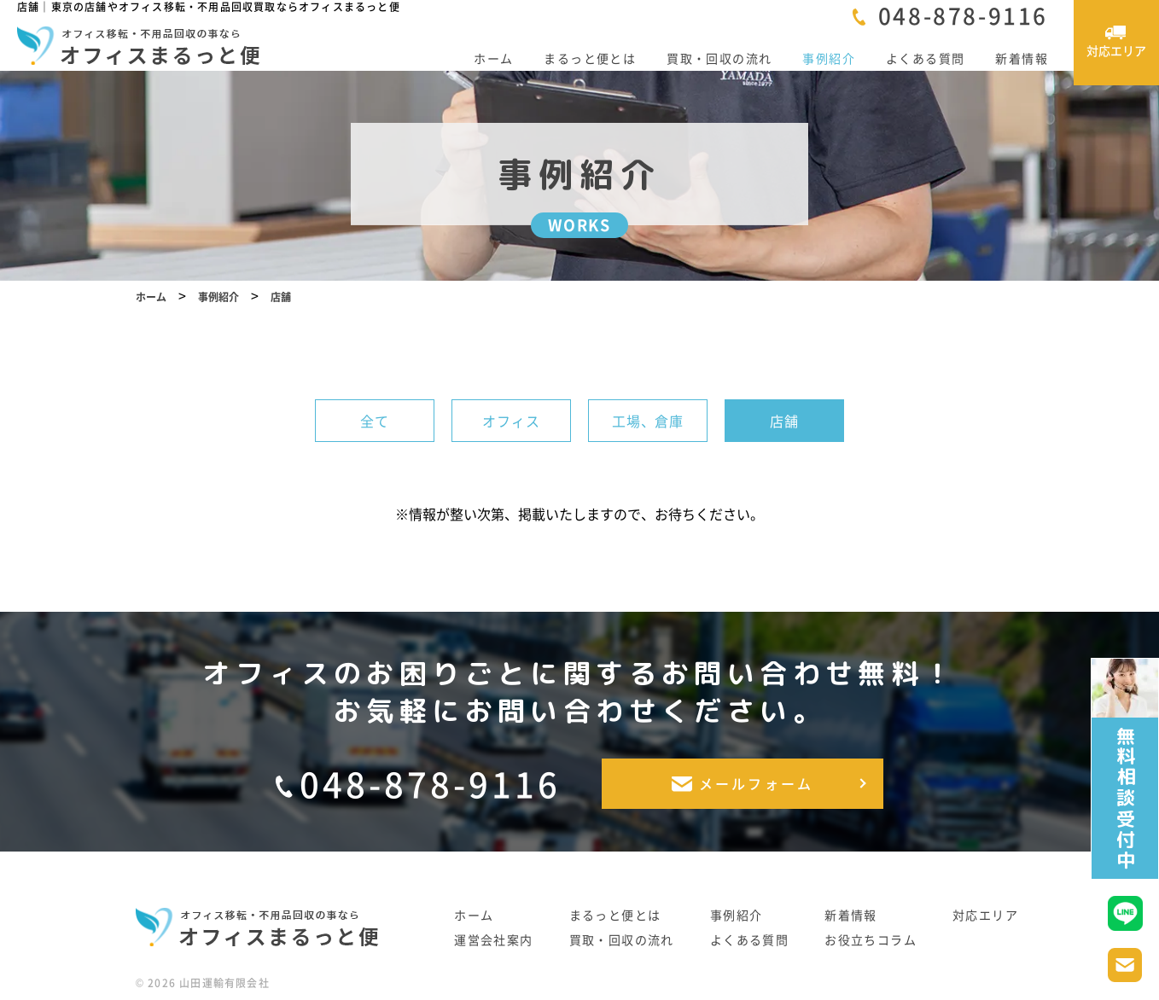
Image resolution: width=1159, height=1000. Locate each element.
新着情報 (1021, 58)
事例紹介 (828, 58)
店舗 (784, 438)
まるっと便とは (590, 58)
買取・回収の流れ (719, 58)
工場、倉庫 (648, 438)
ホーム (493, 58)
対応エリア (985, 917)
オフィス (510, 438)
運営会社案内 (493, 941)
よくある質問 (925, 58)
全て (374, 438)
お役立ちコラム (870, 941)
